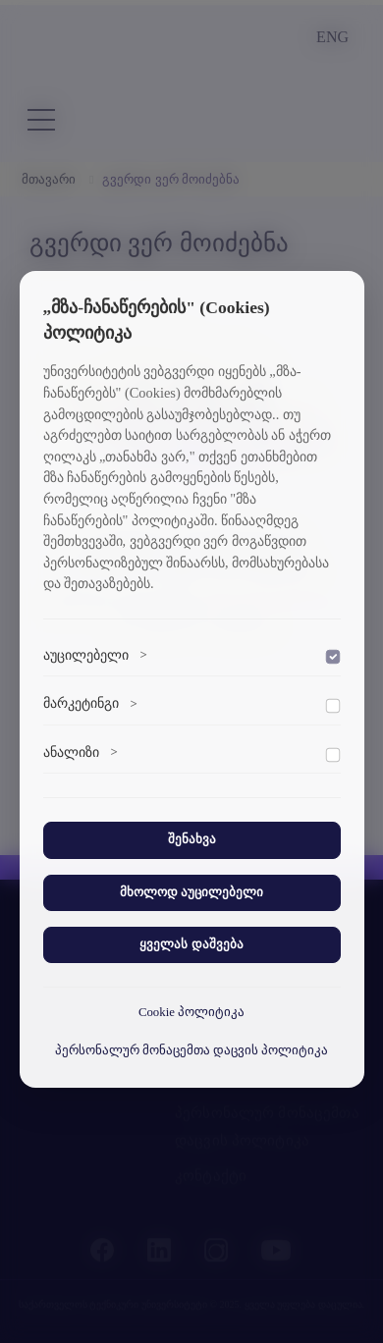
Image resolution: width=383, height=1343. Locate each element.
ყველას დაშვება (191, 944)
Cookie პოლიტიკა (191, 1012)
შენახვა (192, 839)
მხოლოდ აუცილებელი (191, 892)
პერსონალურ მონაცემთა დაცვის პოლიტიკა (192, 1050)
